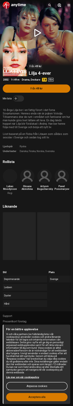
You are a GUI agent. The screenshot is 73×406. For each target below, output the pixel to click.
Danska (24, 151)
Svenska (49, 151)
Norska (40, 151)
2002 (6, 79)
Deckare (35, 79)
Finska (32, 151)
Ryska (23, 146)
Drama (25, 79)
